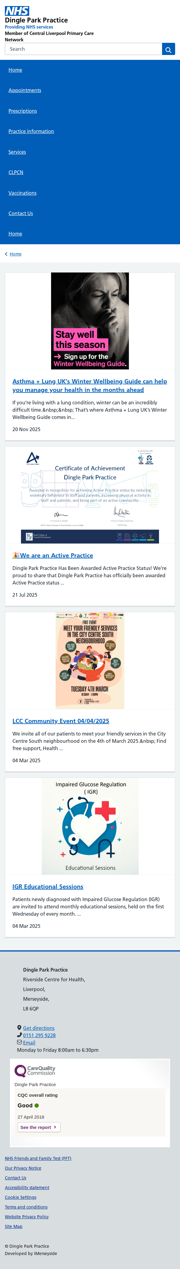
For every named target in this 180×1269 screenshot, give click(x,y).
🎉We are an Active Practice (52, 555)
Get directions (38, 1028)
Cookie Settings (20, 1197)
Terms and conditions (26, 1207)
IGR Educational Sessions (47, 886)
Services (17, 152)
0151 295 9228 (39, 1035)
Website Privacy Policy (27, 1216)
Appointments (25, 90)
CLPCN (16, 172)
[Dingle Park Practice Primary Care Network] (56, 24)
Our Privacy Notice (23, 1168)
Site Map (13, 1226)
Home (15, 70)
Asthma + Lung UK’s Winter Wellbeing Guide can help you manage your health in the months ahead (89, 385)
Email (29, 1043)
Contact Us (21, 213)
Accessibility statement (27, 1187)
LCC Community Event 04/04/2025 (60, 721)
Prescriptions (23, 111)
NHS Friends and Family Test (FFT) (38, 1158)
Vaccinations (22, 193)
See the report (35, 1127)
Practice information (31, 131)
